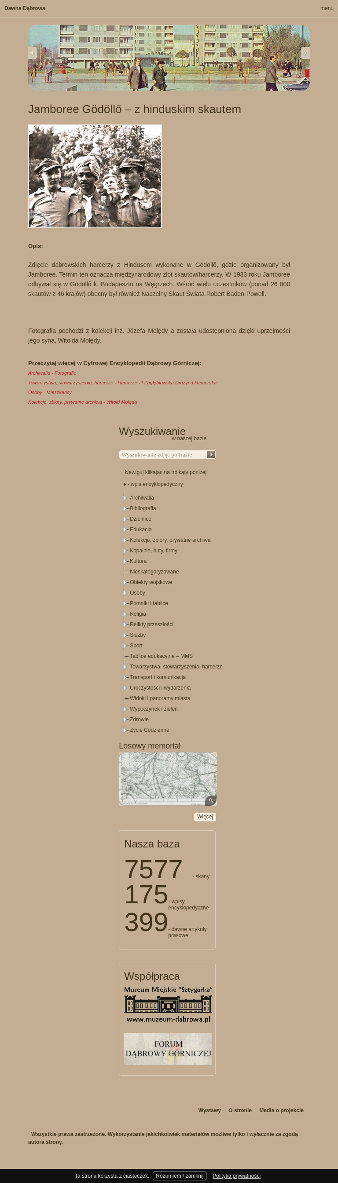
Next (305, 52)
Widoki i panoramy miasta (160, 698)
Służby (138, 635)
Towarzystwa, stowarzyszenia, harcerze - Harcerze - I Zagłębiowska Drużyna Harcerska (122, 382)
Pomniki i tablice (149, 603)
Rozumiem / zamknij (179, 1176)
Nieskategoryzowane (154, 572)
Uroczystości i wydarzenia (160, 688)
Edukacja (140, 529)
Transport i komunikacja (158, 677)
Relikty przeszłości (151, 624)
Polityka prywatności (237, 1176)
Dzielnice (140, 519)
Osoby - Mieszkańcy (50, 392)
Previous (32, 52)
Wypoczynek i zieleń (154, 709)
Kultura (138, 561)
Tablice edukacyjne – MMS (161, 656)
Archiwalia (142, 498)
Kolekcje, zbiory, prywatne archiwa (170, 540)
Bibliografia (143, 508)
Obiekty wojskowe (151, 582)
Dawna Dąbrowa (24, 8)
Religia (138, 614)
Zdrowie (139, 719)
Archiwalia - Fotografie (52, 373)
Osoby (137, 593)
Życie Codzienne (149, 730)
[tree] (168, 614)
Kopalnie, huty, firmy (153, 551)
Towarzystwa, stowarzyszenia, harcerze (176, 667)
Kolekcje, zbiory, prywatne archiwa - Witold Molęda (82, 402)
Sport (136, 646)
